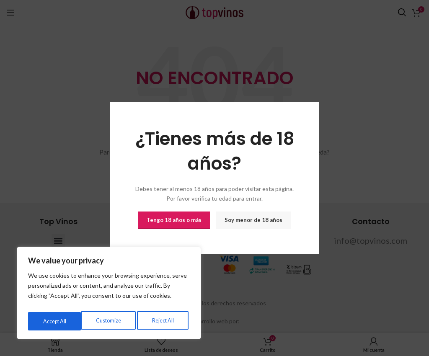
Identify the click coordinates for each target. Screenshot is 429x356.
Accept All (163, 321)
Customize (55, 321)
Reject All (109, 321)
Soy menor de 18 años (253, 220)
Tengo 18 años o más (174, 220)
